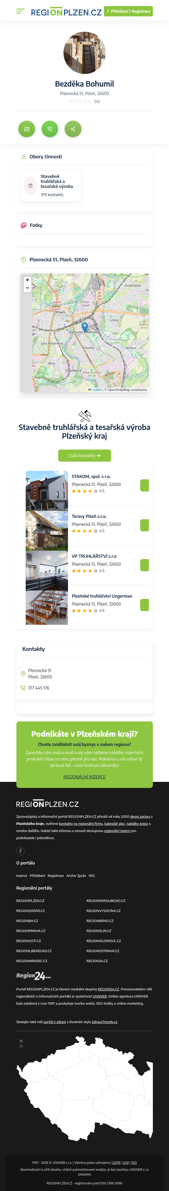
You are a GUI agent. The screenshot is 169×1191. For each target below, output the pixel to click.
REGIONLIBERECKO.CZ (34, 951)
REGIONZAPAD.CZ (30, 911)
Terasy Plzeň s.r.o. (89, 516)
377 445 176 (38, 688)
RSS (92, 875)
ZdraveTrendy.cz (104, 1022)
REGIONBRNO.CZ (99, 921)
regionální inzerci (117, 831)
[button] (84, 327)
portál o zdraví (54, 1022)
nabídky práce (137, 823)
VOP (126, 1163)
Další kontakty (84, 455)
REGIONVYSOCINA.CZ (103, 911)
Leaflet (95, 390)
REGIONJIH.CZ (27, 921)
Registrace (141, 11)
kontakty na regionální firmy (81, 823)
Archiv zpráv (76, 875)
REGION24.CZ (97, 961)
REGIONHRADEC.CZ (31, 961)
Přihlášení (37, 875)
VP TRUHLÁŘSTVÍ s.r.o (94, 556)
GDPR (116, 1163)
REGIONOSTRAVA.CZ (102, 951)
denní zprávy (140, 816)
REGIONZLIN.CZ (98, 931)
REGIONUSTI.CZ (28, 941)
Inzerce (21, 875)
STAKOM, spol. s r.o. (91, 476)
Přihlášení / (118, 11)
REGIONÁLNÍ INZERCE (84, 776)
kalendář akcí (114, 823)
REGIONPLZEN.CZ (30, 901)
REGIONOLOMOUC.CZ (103, 941)
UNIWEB (100, 996)
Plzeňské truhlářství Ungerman (102, 596)
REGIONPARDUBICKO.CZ (105, 901)
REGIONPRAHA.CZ (30, 931)
